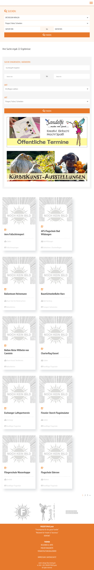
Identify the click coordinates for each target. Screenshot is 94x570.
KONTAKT (47, 536)
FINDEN (47, 35)
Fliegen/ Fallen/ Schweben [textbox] (13, 23)
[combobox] (47, 17)
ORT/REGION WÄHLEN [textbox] (12, 17)
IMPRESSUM (42, 557)
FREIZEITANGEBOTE (47, 548)
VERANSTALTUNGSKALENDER (47, 551)
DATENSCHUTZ (51, 557)
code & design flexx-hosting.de (46, 563)
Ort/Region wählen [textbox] (11, 89)
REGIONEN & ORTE (47, 545)
